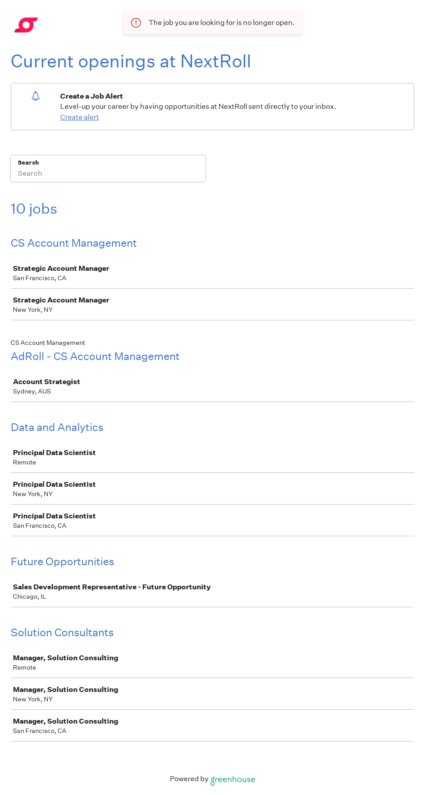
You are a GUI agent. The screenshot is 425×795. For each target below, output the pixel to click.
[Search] (108, 174)
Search (28, 162)
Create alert (79, 117)
